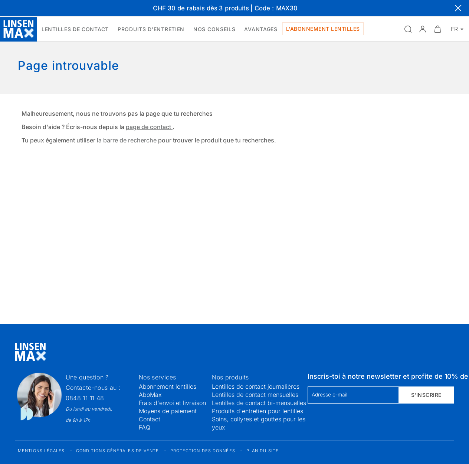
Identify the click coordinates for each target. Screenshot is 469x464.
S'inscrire (426, 395)
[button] (422, 29)
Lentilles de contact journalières (255, 386)
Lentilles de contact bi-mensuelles (259, 403)
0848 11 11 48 (85, 398)
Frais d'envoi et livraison (172, 403)
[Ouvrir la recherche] (407, 29)
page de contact (149, 127)
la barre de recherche (127, 140)
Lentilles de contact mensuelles (255, 394)
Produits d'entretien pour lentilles (257, 411)
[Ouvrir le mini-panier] (437, 29)
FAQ (144, 427)
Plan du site (262, 450)
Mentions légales (41, 450)
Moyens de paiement (168, 411)
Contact (149, 419)
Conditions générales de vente (117, 450)
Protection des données (202, 450)
